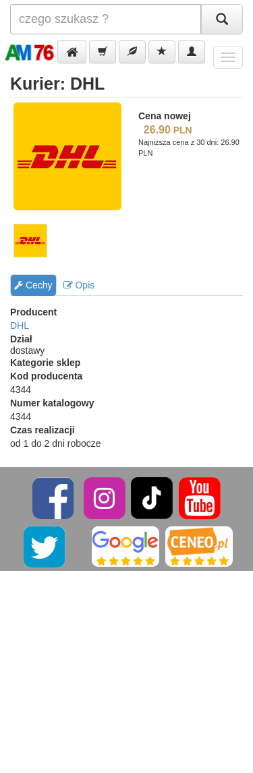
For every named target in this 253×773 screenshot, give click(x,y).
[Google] (125, 546)
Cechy (33, 285)
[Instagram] (105, 497)
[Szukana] (105, 19)
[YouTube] (199, 497)
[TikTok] (152, 497)
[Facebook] (54, 497)
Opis (79, 285)
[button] (71, 51)
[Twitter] (45, 546)
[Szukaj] (222, 19)
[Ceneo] (199, 546)
